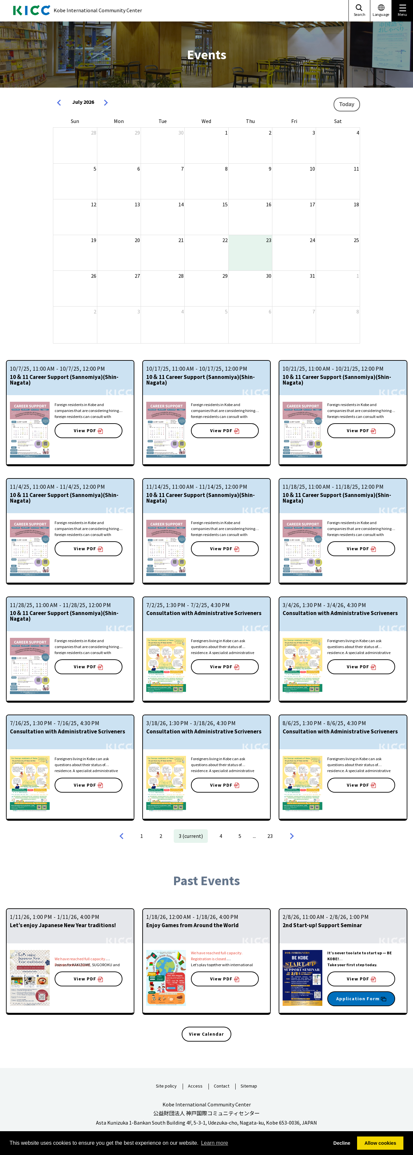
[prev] (60, 103)
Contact (221, 1086)
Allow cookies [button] (380, 1143)
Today (346, 104)
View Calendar (206, 1034)
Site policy (166, 1086)
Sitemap (249, 1086)
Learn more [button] (214, 1143)
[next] (105, 103)
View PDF (88, 431)
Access (195, 1086)
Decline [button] (341, 1143)
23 (270, 836)
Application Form (361, 999)
